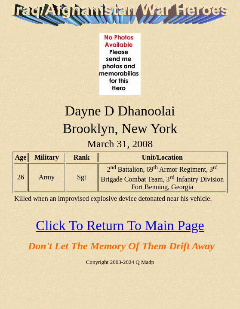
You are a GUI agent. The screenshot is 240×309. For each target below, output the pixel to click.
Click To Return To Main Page (120, 225)
